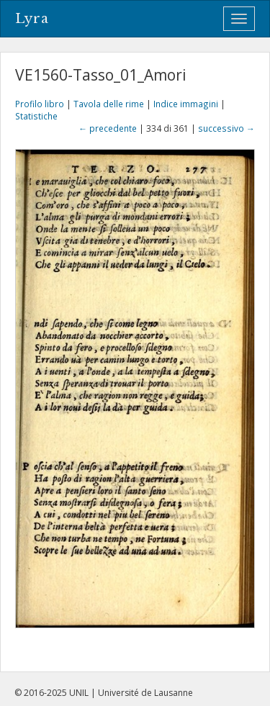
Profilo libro (39, 103)
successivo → (226, 128)
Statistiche (36, 116)
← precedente (107, 128)
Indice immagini (185, 103)
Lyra (32, 19)
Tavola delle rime (108, 103)
